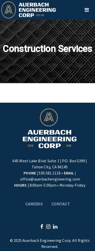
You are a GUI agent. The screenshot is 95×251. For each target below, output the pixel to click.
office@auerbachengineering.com (50, 179)
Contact (60, 204)
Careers (34, 204)
